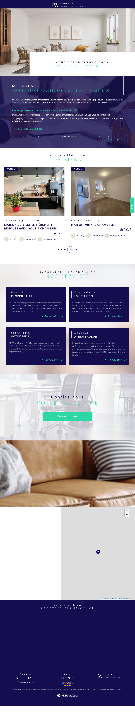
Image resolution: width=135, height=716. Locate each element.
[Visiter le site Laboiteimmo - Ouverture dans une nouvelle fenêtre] (67, 708)
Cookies (118, 700)
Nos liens (100, 700)
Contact (132, 205)
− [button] (127, 523)
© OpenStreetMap (124, 607)
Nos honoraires (60, 700)
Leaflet (105, 607)
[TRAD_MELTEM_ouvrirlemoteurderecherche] (107, 4)
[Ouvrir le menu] (122, 4)
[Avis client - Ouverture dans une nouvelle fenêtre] (67, 693)
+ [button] (127, 519)
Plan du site (71, 700)
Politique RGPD (109, 700)
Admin (93, 700)
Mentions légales (83, 700)
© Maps (112, 607)
